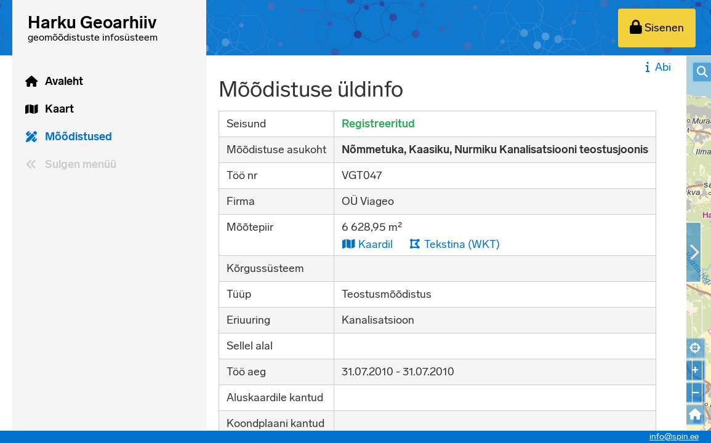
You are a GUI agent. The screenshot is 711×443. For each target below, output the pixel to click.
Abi (656, 67)
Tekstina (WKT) (454, 243)
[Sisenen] (657, 28)
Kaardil (367, 243)
